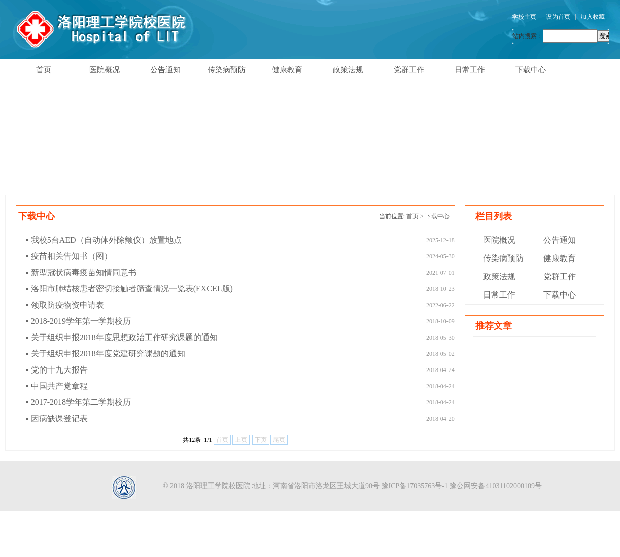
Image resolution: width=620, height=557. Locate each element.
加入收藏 (592, 16)
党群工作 (409, 70)
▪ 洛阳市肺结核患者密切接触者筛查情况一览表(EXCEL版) (129, 288)
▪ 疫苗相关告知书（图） (69, 256)
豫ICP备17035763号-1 (415, 486)
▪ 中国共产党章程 (57, 386)
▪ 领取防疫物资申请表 (65, 305)
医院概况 (104, 70)
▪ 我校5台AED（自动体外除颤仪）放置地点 (104, 240)
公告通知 (165, 70)
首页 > (415, 216)
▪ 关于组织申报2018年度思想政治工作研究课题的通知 (122, 337)
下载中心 (530, 70)
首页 (43, 70)
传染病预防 (227, 70)
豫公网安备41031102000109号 (495, 486)
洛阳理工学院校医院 (218, 486)
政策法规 (348, 70)
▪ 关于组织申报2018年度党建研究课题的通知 (105, 353)
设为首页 (558, 16)
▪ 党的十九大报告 (57, 369)
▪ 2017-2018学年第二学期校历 (78, 402)
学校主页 (524, 16)
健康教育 (287, 70)
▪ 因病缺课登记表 (57, 418)
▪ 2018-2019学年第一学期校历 (78, 321)
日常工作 (470, 70)
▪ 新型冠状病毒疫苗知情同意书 (81, 272)
